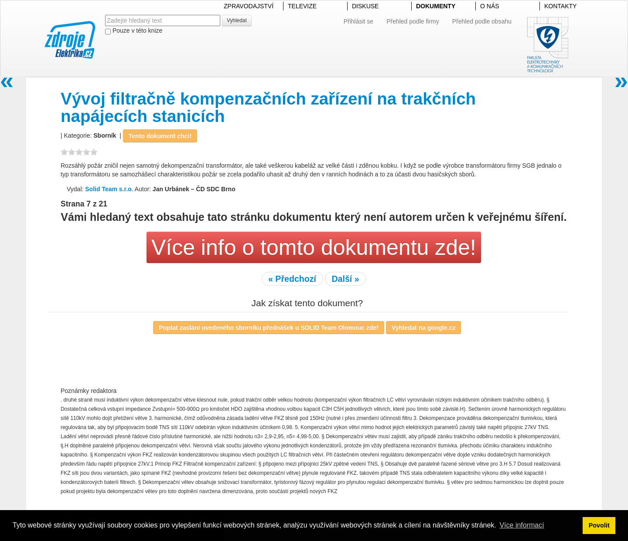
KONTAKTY (560, 6)
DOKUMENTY (435, 6)
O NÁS (489, 6)
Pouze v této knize (133, 30)
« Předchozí (292, 279)
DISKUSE (365, 6)
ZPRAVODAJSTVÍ (248, 6)
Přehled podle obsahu (482, 21)
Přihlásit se (358, 21)
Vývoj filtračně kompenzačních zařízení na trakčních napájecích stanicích (268, 107)
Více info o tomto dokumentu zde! (313, 247)
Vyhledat (237, 20)
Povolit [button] (599, 525)
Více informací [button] (521, 525)
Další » (345, 279)
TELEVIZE (302, 6)
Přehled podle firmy (412, 21)
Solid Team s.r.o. (109, 189)
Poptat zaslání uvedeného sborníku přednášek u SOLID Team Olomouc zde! (269, 327)
